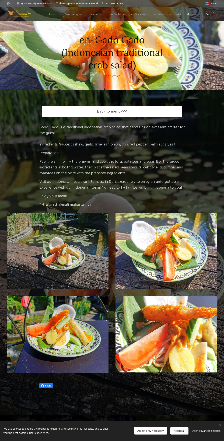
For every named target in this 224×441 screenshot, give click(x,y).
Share (46, 385)
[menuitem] (78, 14)
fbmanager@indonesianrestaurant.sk (78, 3)
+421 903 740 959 (114, 3)
